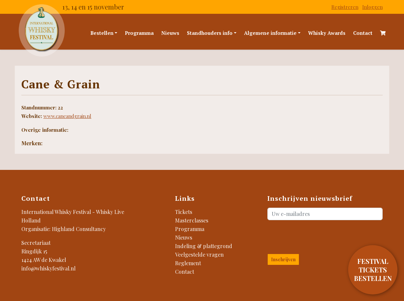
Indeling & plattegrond (203, 246)
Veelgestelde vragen (199, 254)
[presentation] (306, 235)
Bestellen (102, 33)
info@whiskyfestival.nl (48, 268)
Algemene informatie (270, 33)
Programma (139, 33)
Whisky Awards (327, 33)
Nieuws (170, 33)
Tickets (183, 211)
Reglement (188, 263)
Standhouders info (210, 33)
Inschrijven (283, 259)
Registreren (344, 7)
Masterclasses (191, 220)
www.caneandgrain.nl (67, 116)
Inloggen (372, 7)
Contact (362, 33)
